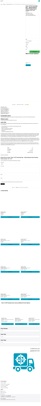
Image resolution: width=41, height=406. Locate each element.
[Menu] (2, 1)
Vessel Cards (13, 397)
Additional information (20, 104)
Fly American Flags (8, 397)
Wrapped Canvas (28, 62)
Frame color (27, 42)
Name (2, 174)
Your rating (2, 162)
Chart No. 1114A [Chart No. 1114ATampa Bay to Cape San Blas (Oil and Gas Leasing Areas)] (7, 320)
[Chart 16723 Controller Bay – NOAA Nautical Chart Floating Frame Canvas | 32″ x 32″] (30, 201)
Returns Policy (9, 400)
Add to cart (34, 51)
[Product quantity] (27, 52)
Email (2, 178)
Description (14, 104)
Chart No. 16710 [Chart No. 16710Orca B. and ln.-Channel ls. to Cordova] (10, 241)
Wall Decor (4, 4)
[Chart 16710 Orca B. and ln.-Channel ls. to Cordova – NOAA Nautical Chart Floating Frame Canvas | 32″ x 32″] (30, 228)
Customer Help (3, 393)
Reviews (26, 104)
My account (3, 392)
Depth (26, 46)
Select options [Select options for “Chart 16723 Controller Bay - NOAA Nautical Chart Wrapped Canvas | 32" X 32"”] (28, 65)
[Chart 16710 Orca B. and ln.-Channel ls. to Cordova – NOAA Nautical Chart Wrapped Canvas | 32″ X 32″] (10, 228)
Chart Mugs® (2, 397)
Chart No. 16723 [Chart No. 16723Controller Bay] (10, 213)
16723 (32, 149)
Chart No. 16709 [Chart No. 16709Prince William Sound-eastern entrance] (10, 268)
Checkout (3, 394)
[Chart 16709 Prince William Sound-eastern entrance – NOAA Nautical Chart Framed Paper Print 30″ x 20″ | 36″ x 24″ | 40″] (10, 283)
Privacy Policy (13, 400)
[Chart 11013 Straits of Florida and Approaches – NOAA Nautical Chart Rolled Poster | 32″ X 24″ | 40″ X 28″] (21, 311)
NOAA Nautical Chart (30, 152)
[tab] (14, 104)
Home (1, 4)
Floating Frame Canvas (10, 4)
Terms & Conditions (3, 400)
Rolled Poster (3, 266)
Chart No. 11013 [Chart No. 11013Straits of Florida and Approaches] (21, 320)
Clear (26, 49)
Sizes (26, 39)
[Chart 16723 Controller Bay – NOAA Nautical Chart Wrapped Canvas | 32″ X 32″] (29, 58)
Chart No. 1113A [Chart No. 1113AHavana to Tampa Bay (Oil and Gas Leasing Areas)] (35, 320)
